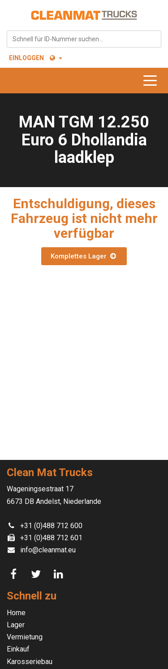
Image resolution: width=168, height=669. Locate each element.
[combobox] (84, 39)
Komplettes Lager (84, 256)
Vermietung (25, 637)
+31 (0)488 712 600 (51, 525)
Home (16, 612)
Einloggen (26, 57)
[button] (55, 58)
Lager (16, 625)
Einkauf (18, 649)
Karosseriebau (29, 661)
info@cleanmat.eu (48, 550)
